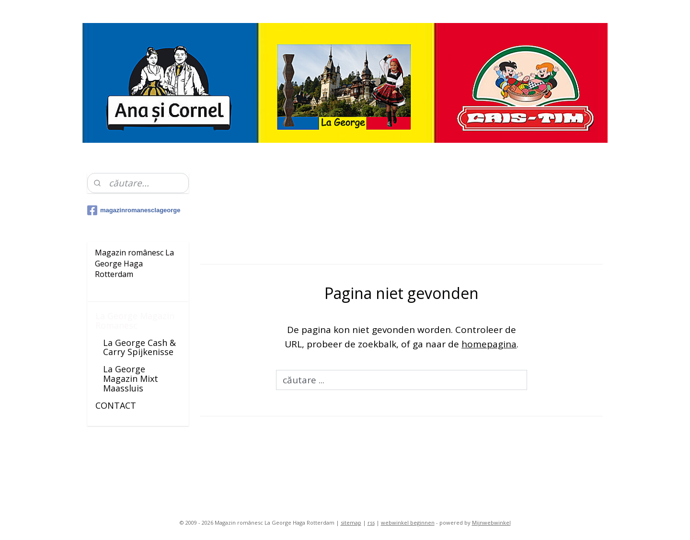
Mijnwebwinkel (491, 522)
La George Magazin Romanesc (134, 320)
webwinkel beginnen (408, 522)
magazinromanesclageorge (134, 210)
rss (371, 522)
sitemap (351, 522)
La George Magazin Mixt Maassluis (130, 378)
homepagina (489, 344)
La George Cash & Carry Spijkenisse (139, 347)
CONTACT (115, 405)
